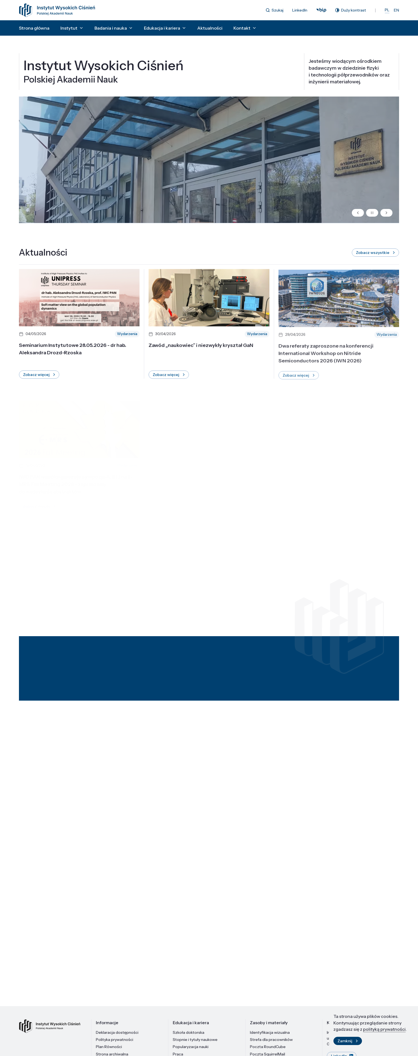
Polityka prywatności (114, 1039)
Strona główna (34, 28)
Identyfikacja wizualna (270, 1032)
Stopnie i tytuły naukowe (195, 1039)
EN (396, 10)
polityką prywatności (384, 1029)
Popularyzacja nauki (190, 1046)
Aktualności (209, 28)
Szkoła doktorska (188, 1032)
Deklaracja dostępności (117, 1032)
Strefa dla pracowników (271, 1039)
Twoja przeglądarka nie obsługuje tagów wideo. (209, 163)
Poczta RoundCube (268, 1046)
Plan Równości (109, 1046)
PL (387, 9)
